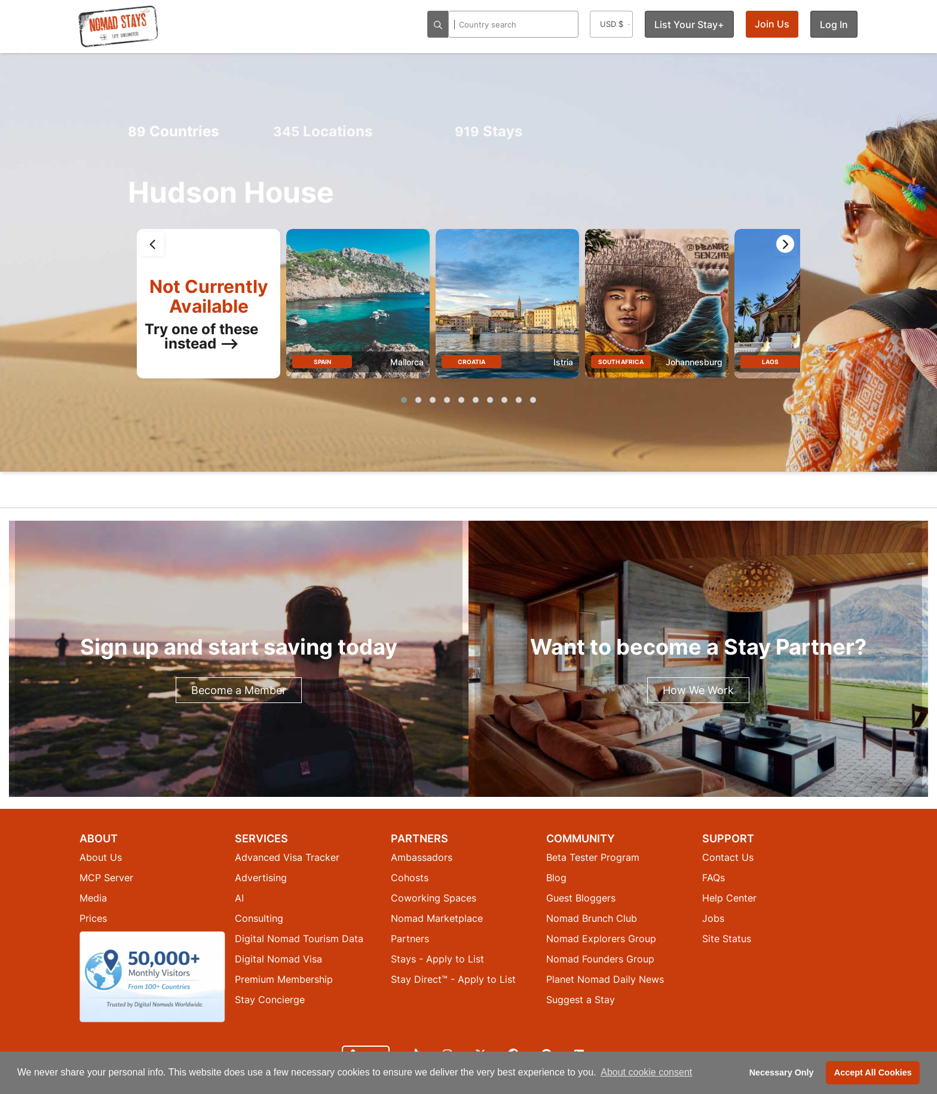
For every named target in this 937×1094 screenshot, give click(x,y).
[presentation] (152, 244)
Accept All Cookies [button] (873, 1072)
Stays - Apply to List (437, 959)
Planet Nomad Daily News (605, 979)
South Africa (621, 361)
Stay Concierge (270, 1000)
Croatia (471, 361)
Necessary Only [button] (781, 1072)
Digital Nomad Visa (278, 959)
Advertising (261, 878)
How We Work (698, 690)
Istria (563, 362)
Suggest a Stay (580, 1000)
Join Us (772, 24)
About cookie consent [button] (646, 1072)
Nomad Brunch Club (591, 918)
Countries (173, 131)
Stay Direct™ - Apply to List (453, 979)
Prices (93, 918)
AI (239, 898)
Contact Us (728, 857)
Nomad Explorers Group (601, 939)
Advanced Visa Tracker (287, 857)
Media (93, 898)
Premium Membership (284, 979)
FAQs (713, 878)
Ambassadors (421, 857)
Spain (322, 361)
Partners (410, 939)
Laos (770, 361)
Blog (556, 878)
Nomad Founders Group (600, 959)
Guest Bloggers (581, 898)
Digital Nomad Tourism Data (299, 939)
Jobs (713, 918)
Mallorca (407, 362)
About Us (100, 857)
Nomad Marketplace (437, 918)
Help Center (729, 898)
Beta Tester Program (592, 857)
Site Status (726, 939)
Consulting (259, 918)
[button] (404, 400)
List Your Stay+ (689, 24)
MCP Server (106, 878)
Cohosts (409, 878)
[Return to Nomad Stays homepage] (118, 26)
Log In (834, 24)
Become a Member (238, 690)
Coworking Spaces (433, 898)
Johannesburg (694, 362)
